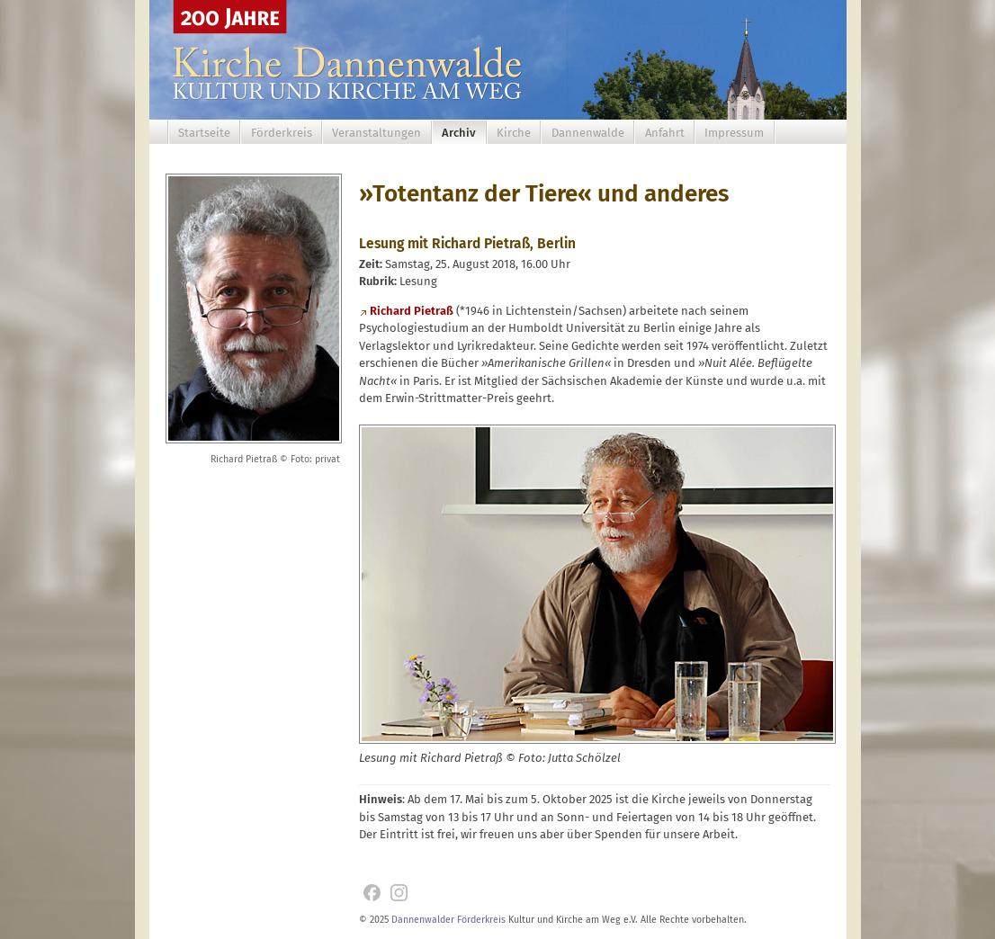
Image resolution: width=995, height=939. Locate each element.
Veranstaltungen (376, 132)
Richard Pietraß (411, 310)
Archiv (459, 132)
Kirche (514, 132)
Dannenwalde (587, 132)
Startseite (204, 132)
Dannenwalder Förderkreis (448, 920)
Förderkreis (281, 132)
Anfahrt (665, 132)
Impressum (734, 132)
